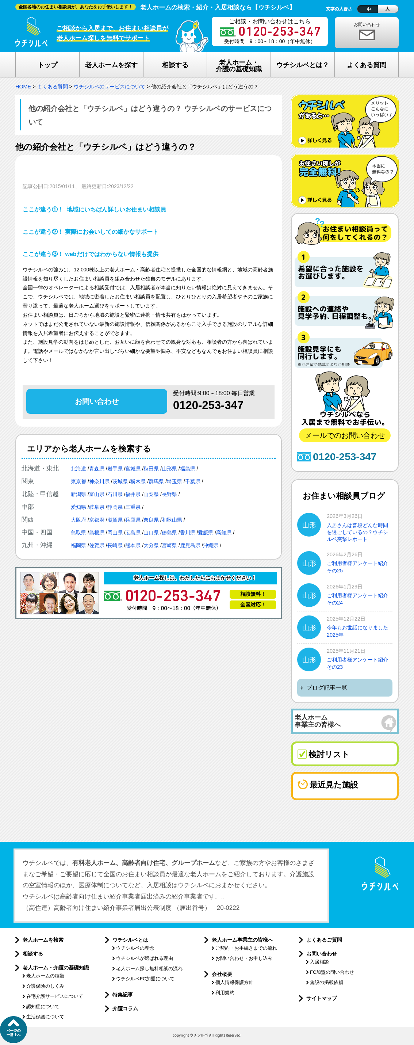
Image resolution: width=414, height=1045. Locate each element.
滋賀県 (115, 520)
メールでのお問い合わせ (345, 435)
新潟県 (78, 494)
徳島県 (169, 532)
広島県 (133, 532)
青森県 (96, 469)
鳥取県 (78, 532)
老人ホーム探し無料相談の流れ (149, 968)
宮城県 (133, 469)
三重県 (133, 507)
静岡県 (115, 507)
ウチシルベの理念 (135, 948)
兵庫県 (133, 520)
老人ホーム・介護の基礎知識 (56, 967)
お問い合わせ (367, 24)
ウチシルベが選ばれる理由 (144, 958)
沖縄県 (210, 545)
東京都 (78, 481)
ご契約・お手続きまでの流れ (246, 948)
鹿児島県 (190, 545)
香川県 (187, 532)
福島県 (187, 469)
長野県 (169, 494)
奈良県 (151, 520)
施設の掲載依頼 (326, 982)
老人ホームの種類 (45, 976)
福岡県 (78, 545)
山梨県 (151, 494)
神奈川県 (99, 481)
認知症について (43, 1006)
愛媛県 (205, 532)
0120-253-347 (208, 405)
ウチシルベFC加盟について (145, 978)
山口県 (151, 532)
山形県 (169, 469)
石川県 (115, 494)
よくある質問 (52, 86)
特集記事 (122, 995)
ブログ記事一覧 (326, 687)
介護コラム (125, 1008)
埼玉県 (174, 481)
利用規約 (224, 992)
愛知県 (78, 507)
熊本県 (133, 545)
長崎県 (115, 545)
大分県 (151, 545)
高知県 (223, 532)
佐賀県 (96, 545)
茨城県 (120, 481)
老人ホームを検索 (43, 940)
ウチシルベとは (130, 940)
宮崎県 (169, 545)
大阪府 (78, 520)
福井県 (133, 494)
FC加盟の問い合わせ (332, 972)
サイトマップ (321, 998)
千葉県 (192, 481)
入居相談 (319, 962)
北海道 (78, 469)
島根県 (96, 532)
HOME (23, 86)
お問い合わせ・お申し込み (243, 958)
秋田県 (151, 469)
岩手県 (115, 469)
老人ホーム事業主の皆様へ (242, 940)
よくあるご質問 (324, 940)
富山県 (96, 494)
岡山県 (115, 532)
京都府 (96, 520)
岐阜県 (96, 507)
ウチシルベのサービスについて (109, 86)
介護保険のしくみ (45, 986)
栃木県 (138, 481)
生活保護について (45, 1016)
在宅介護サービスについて (54, 996)
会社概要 (222, 974)
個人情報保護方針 (234, 982)
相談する (33, 954)
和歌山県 (172, 520)
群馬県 (156, 481)
